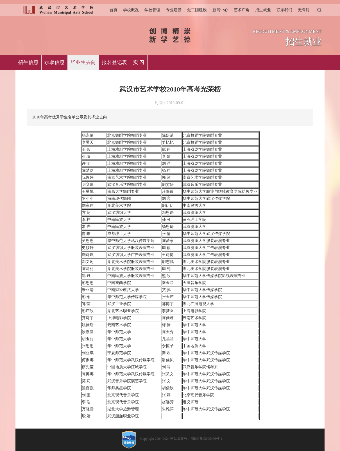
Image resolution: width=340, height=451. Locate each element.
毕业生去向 (83, 62)
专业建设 (174, 10)
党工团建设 (197, 10)
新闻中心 (220, 10)
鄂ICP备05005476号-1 (206, 439)
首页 (113, 10)
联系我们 (284, 10)
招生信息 (28, 62)
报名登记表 (114, 62)
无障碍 (304, 10)
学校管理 (152, 10)
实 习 (138, 62)
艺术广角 (242, 10)
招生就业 (263, 10)
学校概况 (131, 10)
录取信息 (54, 62)
